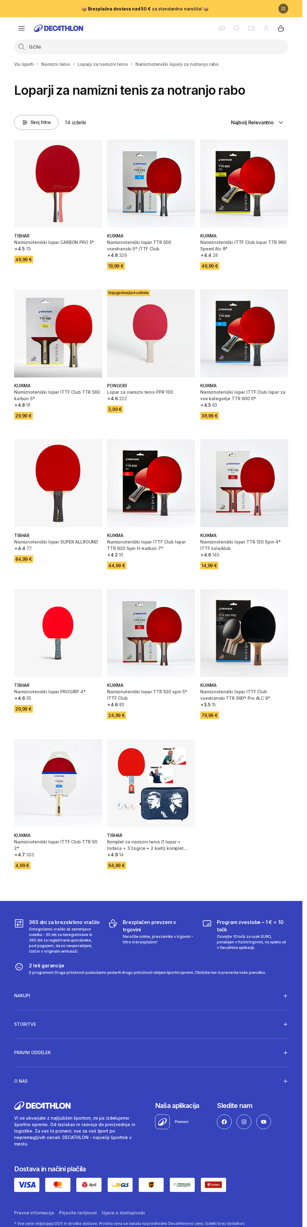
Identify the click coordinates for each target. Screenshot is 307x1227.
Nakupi (22, 995)
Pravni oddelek (32, 1052)
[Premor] (283, 9)
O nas (21, 1080)
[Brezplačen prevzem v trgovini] (151, 936)
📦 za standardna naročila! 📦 (145, 8)
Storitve (25, 1024)
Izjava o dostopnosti (123, 1212)
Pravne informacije (34, 1212)
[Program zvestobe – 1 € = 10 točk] (245, 936)
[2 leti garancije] (140, 968)
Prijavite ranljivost (78, 1212)
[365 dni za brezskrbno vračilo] (57, 936)
